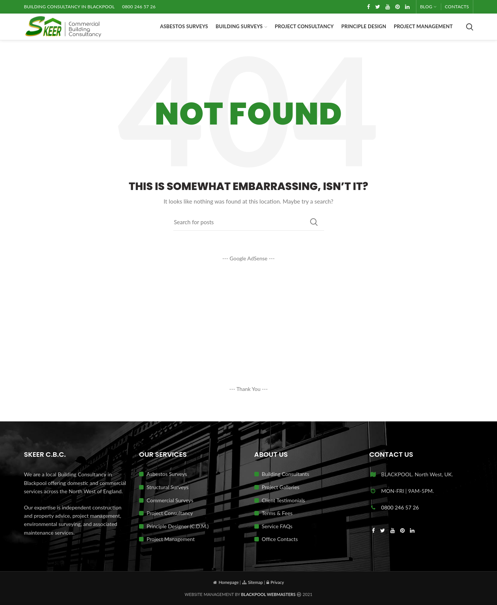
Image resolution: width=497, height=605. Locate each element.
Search (313, 222)
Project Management (171, 539)
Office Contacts (280, 539)
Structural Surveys (167, 487)
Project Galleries (281, 487)
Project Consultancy (170, 513)
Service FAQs (277, 526)
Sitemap (255, 582)
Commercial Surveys (170, 500)
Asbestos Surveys (167, 474)
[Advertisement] (248, 323)
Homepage (229, 582)
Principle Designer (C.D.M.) (178, 526)
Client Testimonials (283, 500)
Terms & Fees (277, 513)
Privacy (277, 582)
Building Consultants (285, 474)
